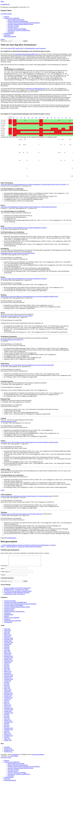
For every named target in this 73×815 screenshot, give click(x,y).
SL (54, 117)
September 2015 (8, 724)
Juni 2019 (6, 667)
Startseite (6, 16)
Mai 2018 (6, 687)
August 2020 (7, 646)
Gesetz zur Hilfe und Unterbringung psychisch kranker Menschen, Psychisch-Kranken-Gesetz (26, 496)
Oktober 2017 (8, 698)
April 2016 (7, 721)
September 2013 (8, 737)
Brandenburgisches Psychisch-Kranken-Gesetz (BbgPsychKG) (18, 253)
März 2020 (7, 653)
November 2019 (8, 660)
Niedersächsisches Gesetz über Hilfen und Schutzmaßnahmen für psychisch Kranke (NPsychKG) (27, 365)
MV (40, 117)
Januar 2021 (7, 638)
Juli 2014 (6, 733)
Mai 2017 (6, 704)
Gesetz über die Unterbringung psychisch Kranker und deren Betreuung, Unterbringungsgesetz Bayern (29, 207)
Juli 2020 (6, 647)
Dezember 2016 (8, 710)
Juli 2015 (6, 725)
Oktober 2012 (8, 742)
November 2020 (8, 641)
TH (70, 117)
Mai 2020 (6, 650)
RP (51, 117)
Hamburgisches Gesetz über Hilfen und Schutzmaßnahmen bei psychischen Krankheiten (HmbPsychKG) (29, 296)
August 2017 (7, 701)
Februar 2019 (7, 673)
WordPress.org (8, 753)
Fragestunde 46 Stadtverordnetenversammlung (17, 594)
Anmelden (7, 749)
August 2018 (7, 682)
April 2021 (7, 634)
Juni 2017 (6, 702)
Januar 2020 (7, 656)
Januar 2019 (7, 675)
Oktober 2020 (8, 643)
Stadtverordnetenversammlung (16, 19)
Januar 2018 (7, 693)
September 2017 (8, 699)
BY (17, 117)
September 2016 (8, 715)
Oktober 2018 (8, 679)
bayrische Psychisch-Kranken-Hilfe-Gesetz (27, 54)
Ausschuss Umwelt (13, 27)
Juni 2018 (6, 685)
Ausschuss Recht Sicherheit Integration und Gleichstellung (24, 22)
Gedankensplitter (8, 33)
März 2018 (7, 690)
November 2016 (8, 711)
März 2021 (7, 635)
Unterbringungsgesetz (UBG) (9, 421)
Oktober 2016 (8, 713)
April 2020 (7, 652)
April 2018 (7, 689)
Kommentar (4, 567)
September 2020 (8, 644)
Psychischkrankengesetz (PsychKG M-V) (12, 339)
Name (3, 570)
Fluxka (27, 48)
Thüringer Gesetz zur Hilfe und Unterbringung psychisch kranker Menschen (21, 514)
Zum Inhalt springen (6, 13)
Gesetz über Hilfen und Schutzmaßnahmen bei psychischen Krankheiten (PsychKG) (24, 227)
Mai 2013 (6, 739)
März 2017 (7, 705)
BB (24, 117)
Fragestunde (11, 32)
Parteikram (7, 621)
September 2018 (8, 681)
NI (43, 117)
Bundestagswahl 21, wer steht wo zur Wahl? (16, 591)
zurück (2, 490)
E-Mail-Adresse (5, 573)
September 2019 (8, 663)
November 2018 (8, 678)
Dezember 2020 (8, 640)
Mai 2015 (6, 728)
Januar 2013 (7, 740)
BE (21, 117)
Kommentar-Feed (9, 752)
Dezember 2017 (8, 695)
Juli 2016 (6, 716)
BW (13, 117)
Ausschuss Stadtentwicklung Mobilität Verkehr (20, 24)
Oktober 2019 (8, 661)
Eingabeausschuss (9, 612)
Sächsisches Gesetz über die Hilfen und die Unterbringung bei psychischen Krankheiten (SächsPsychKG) (29, 442)
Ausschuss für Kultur (13, 25)
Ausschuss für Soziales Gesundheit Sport (19, 30)
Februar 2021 (7, 637)
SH (66, 117)
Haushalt (6, 618)
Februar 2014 (7, 736)
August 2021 (7, 632)
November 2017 (8, 696)
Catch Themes (14, 758)
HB (28, 117)
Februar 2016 (7, 722)
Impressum (7, 35)
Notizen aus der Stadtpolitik (11, 18)
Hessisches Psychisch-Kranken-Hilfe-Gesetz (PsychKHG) (16, 316)
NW (47, 117)
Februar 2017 (7, 707)
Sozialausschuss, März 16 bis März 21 (14, 596)
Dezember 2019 (8, 658)
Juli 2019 (6, 666)
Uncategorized (8, 624)
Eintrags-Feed (8, 750)
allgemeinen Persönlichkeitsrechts (35, 88)
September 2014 (8, 731)
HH (32, 117)
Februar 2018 (7, 692)
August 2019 (7, 664)
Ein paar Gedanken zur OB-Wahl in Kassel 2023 (17, 590)
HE (36, 117)
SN (58, 117)
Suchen (3, 39)
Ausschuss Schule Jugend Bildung (17, 29)
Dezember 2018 (8, 676)
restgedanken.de (5, 4)
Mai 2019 (6, 669)
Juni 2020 (6, 649)
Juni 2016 (6, 718)
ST (62, 117)
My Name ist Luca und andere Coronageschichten (17, 593)
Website (3, 577)
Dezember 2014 (8, 730)
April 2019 (7, 670)
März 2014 (7, 734)
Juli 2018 (6, 684)
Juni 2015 (6, 727)
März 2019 (7, 672)
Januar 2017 (7, 708)
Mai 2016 (6, 719)
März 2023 (7, 630)
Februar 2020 (7, 655)
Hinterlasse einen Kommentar (37, 48)
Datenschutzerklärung (10, 36)
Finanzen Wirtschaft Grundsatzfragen (18, 21)
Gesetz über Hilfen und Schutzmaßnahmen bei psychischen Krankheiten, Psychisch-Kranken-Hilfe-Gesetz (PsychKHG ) (34, 184)
